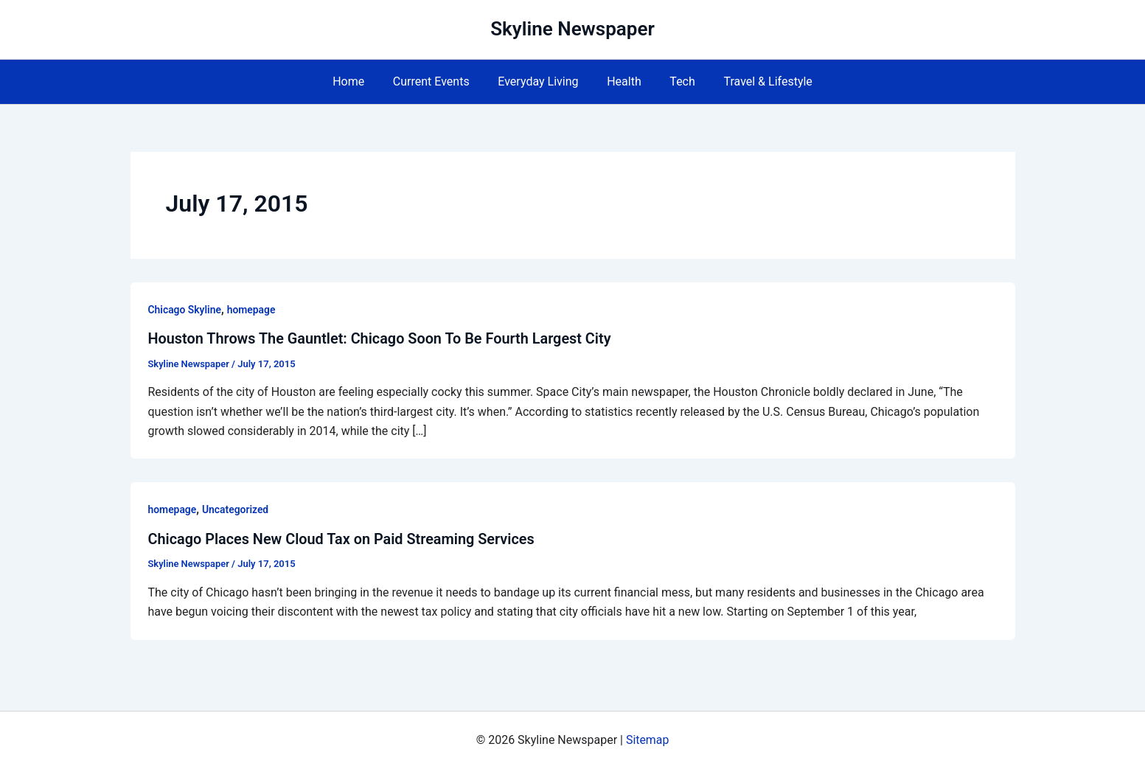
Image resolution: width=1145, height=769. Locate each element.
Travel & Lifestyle (755, 81)
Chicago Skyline (185, 310)
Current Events (438, 81)
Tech (674, 81)
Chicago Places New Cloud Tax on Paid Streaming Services (342, 538)
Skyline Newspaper (572, 29)
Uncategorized (236, 509)
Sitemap (647, 739)
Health (622, 81)
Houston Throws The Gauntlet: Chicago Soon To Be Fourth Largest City (381, 338)
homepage (252, 310)
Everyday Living (541, 81)
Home (361, 81)
